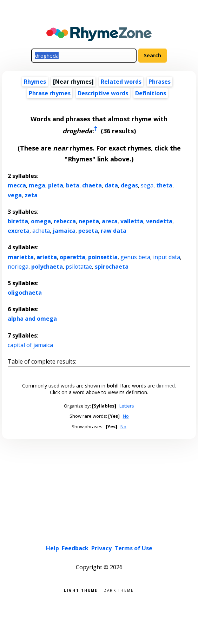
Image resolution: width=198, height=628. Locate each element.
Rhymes (35, 81)
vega (15, 195)
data (111, 185)
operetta (72, 257)
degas (129, 185)
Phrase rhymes (50, 93)
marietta (21, 257)
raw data (113, 231)
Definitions (150, 93)
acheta (41, 231)
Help (52, 548)
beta (72, 185)
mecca (17, 185)
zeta (31, 195)
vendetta (159, 221)
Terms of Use (133, 548)
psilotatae (79, 266)
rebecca (65, 221)
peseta (88, 231)
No (126, 416)
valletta (131, 221)
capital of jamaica (30, 345)
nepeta (89, 221)
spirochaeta (111, 266)
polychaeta (47, 266)
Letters (126, 406)
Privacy (101, 548)
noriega (18, 266)
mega (37, 185)
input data (166, 257)
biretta (18, 221)
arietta (47, 257)
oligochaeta (25, 292)
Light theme (81, 590)
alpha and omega (32, 318)
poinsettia (103, 257)
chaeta (92, 185)
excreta (18, 231)
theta (164, 185)
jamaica (64, 231)
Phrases (159, 81)
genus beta (135, 257)
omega (41, 221)
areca (110, 221)
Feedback (75, 548)
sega (147, 185)
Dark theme (119, 590)
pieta (55, 185)
